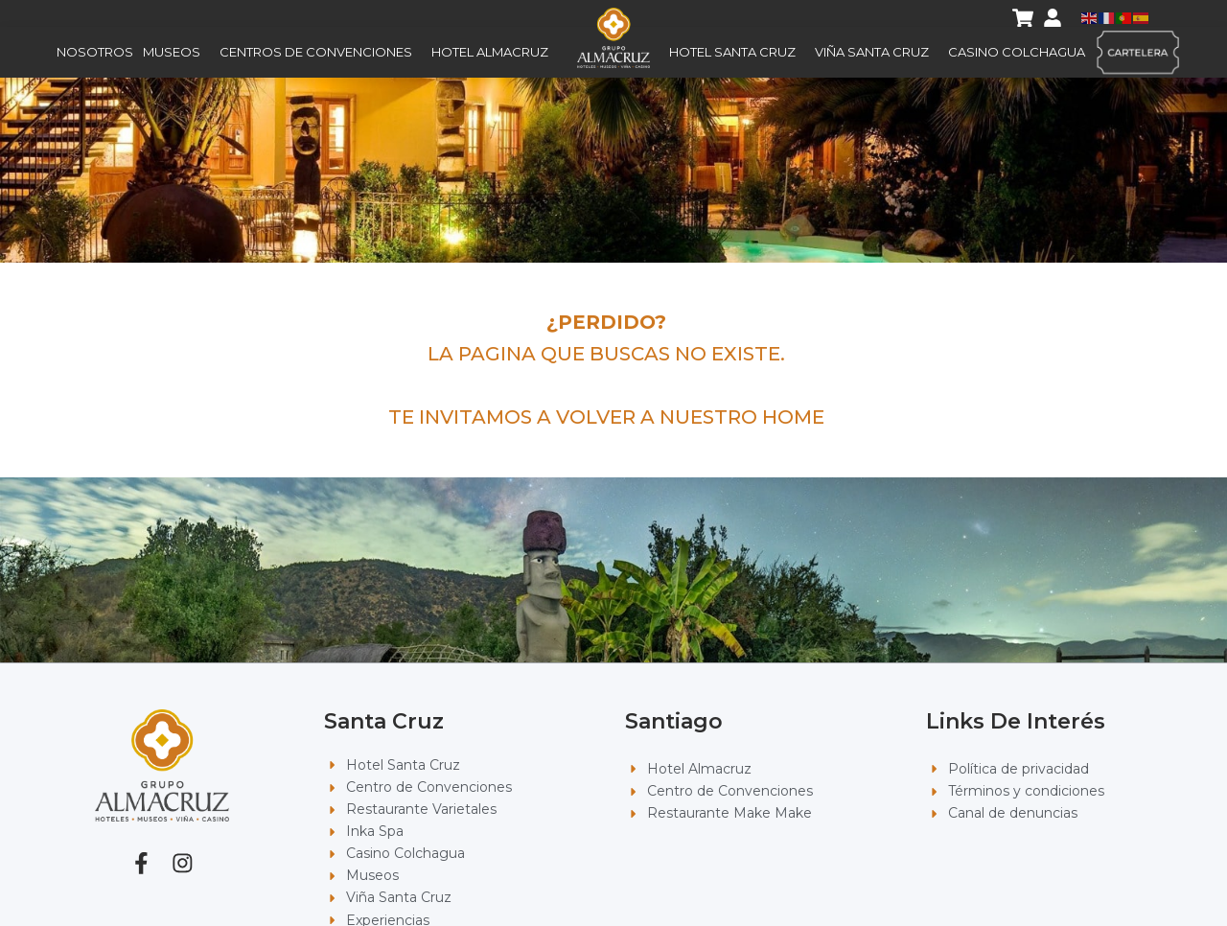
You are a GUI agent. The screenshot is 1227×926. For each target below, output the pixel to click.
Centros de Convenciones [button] (321, 52)
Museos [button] (176, 52)
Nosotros (95, 52)
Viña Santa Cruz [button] (876, 52)
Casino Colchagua (1016, 52)
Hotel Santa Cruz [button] (737, 52)
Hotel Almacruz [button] (494, 52)
